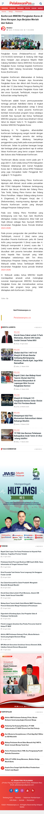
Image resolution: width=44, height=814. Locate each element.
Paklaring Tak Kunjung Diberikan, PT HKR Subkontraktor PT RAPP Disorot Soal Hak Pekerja (22, 727)
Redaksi (18, 798)
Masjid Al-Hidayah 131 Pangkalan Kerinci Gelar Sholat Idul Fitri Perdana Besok (28, 400)
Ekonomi (13, 8)
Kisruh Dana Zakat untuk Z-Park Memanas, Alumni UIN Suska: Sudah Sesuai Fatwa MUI (28, 338)
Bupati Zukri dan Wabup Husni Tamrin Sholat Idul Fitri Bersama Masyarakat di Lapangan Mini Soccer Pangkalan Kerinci (27, 380)
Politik (27, 8)
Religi (11, 11)
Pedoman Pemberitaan (32, 798)
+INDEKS (38, 327)
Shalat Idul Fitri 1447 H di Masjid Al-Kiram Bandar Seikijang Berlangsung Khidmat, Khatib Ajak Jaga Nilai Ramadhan (28, 358)
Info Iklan (13, 800)
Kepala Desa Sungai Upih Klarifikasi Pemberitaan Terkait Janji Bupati (22, 769)
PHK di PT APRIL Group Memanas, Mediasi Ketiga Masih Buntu (22, 760)
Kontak (21, 800)
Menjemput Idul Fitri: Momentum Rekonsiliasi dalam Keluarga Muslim (28, 418)
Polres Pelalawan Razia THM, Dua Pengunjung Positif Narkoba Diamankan (24, 752)
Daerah (40, 8)
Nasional (5, 8)
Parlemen (20, 8)
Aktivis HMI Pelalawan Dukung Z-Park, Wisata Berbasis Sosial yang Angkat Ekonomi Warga (21, 719)
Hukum (34, 8)
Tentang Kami (8, 798)
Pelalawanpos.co (22, 318)
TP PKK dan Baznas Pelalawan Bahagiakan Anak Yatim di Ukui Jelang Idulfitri (28, 436)
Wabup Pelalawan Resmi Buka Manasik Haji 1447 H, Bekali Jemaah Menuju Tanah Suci (23, 744)
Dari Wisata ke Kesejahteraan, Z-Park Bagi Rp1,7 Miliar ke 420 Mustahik (24, 735)
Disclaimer (30, 800)
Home (4, 11)
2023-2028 (6, 228)
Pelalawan (19, 11)
